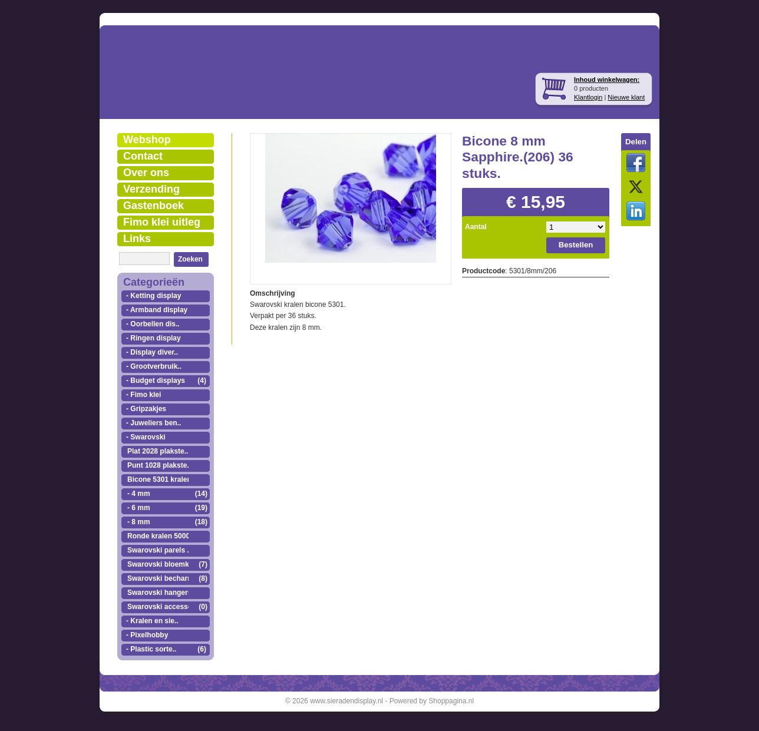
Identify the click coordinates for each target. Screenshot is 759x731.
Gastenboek (153, 205)
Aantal (476, 227)
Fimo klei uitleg (161, 222)
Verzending (151, 189)
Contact (143, 156)
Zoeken (190, 259)
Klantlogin (588, 97)
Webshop (147, 139)
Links (137, 238)
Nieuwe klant (626, 97)
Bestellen (576, 244)
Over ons (146, 172)
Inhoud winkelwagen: (606, 79)
